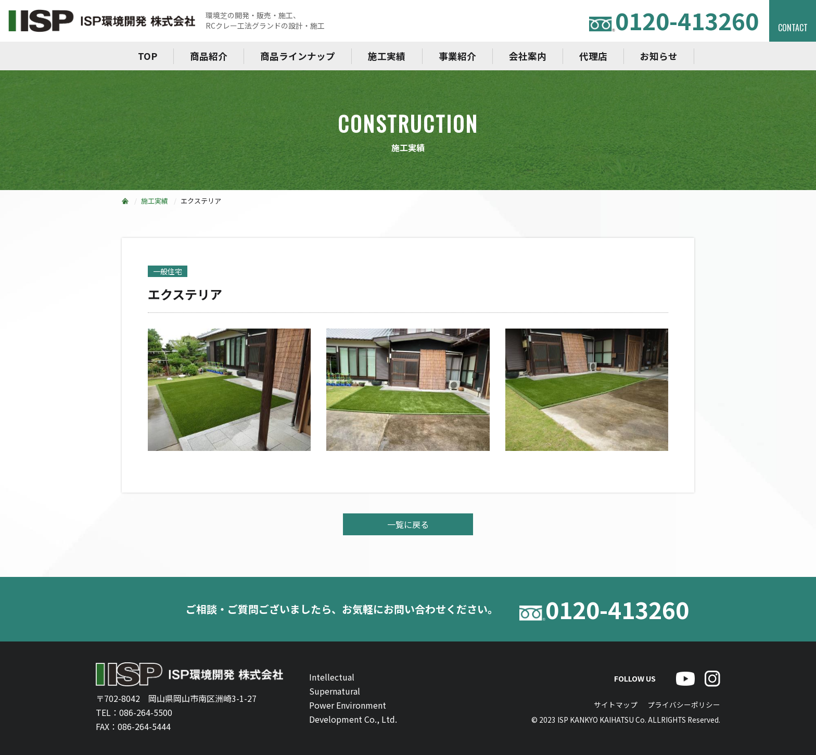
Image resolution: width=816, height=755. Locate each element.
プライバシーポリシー (683, 704)
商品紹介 (208, 55)
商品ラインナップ (297, 55)
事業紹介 (457, 55)
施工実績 (386, 55)
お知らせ (659, 55)
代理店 (593, 55)
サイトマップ (616, 704)
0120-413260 (674, 20)
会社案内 (527, 55)
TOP (147, 55)
